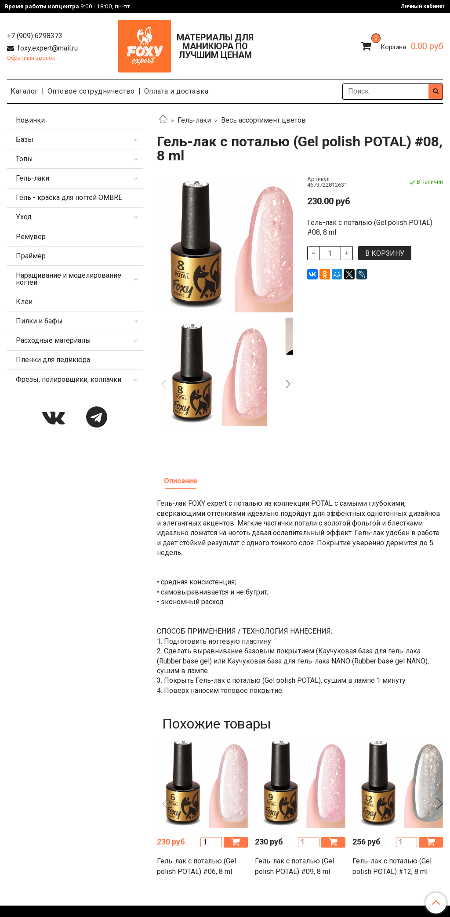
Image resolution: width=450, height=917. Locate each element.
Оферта (201, 825)
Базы (24, 139)
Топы (24, 159)
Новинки (30, 120)
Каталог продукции (225, 849)
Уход (24, 217)
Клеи (24, 301)
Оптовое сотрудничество (91, 91)
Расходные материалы (53, 340)
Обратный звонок (31, 58)
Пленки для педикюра (53, 359)
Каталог (24, 91)
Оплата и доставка (176, 91)
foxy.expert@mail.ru (47, 48)
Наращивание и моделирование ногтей (68, 278)
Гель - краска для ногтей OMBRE (69, 197)
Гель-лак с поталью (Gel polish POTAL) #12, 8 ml (392, 770)
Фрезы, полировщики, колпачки (68, 379)
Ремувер (31, 236)
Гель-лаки (194, 120)
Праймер (31, 256)
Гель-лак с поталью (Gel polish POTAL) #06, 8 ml (196, 770)
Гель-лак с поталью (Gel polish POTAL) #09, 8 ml (294, 770)
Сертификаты (350, 825)
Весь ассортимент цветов (263, 120)
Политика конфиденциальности (130, 825)
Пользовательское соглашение (270, 825)
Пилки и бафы (39, 321)
